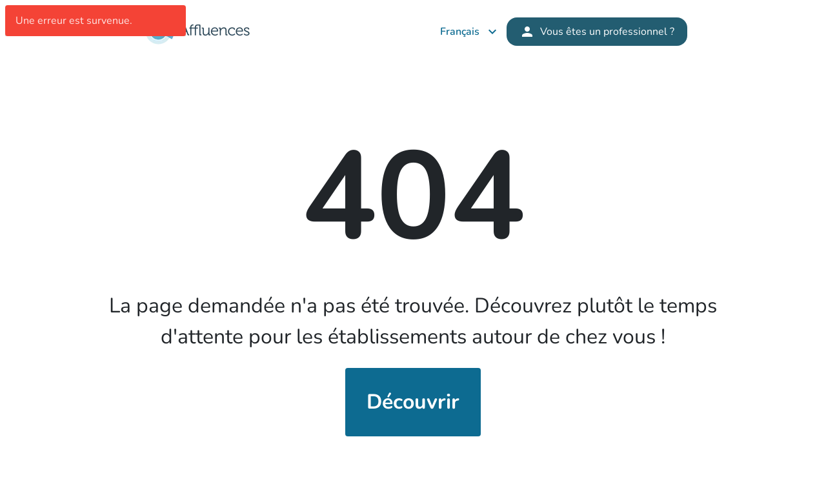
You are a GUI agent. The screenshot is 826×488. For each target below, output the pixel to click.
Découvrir (413, 402)
